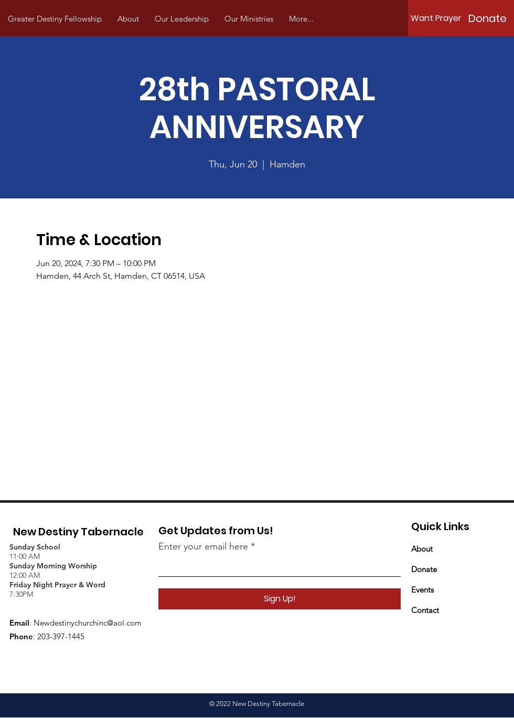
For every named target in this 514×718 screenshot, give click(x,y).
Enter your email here (203, 546)
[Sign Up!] (279, 598)
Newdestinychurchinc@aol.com (88, 623)
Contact (425, 610)
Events (422, 590)
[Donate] (487, 18)
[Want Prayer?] (438, 18)
